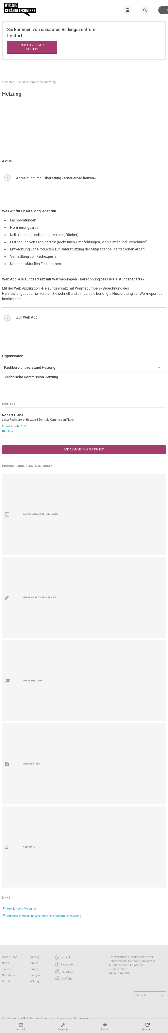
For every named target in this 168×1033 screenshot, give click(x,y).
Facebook (64, 964)
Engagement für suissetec (84, 449)
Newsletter (9, 975)
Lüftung (34, 981)
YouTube (63, 978)
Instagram (64, 971)
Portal (6, 981)
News (5, 963)
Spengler (34, 975)
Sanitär (33, 963)
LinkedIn (63, 957)
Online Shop (9, 957)
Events (6, 969)
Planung (34, 957)
